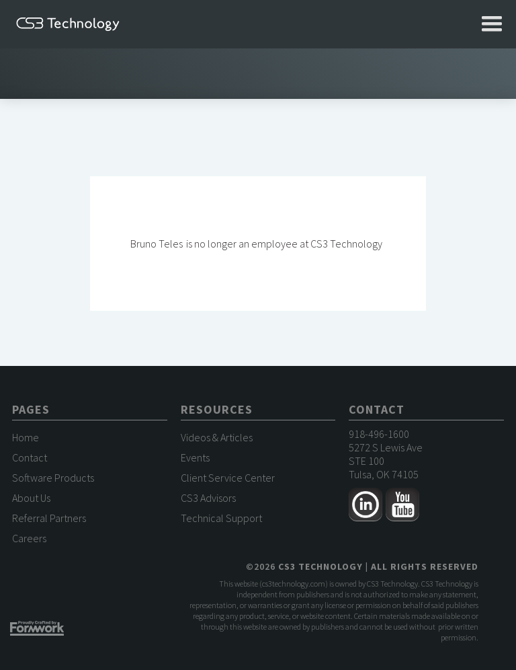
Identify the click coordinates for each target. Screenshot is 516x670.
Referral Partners (49, 518)
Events (195, 457)
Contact (29, 457)
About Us (31, 498)
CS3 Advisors (208, 498)
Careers (29, 538)
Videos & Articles (217, 437)
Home (25, 437)
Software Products (53, 477)
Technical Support (221, 518)
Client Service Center (228, 477)
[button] (492, 24)
